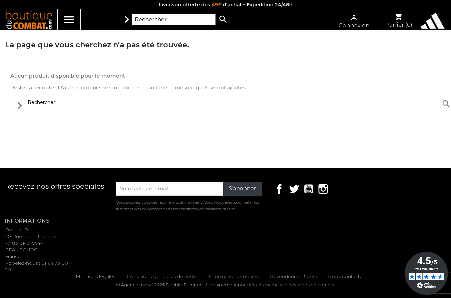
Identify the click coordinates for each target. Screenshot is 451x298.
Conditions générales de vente (162, 276)
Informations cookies (234, 276)
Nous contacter (346, 276)
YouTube (308, 189)
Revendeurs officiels (293, 276)
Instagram (323, 189)
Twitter (294, 189)
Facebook (279, 189)
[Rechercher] (173, 19)
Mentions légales (95, 276)
